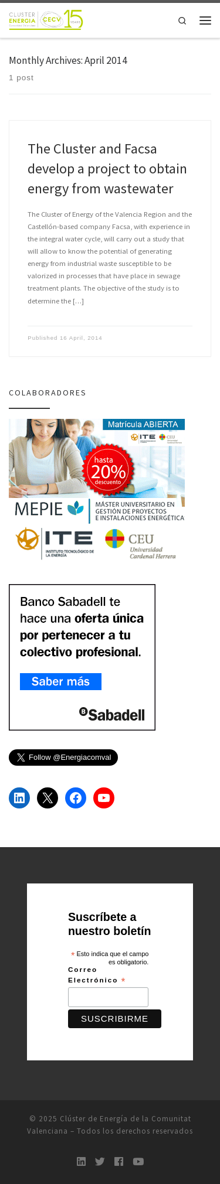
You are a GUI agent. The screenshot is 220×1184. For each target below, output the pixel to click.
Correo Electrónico (97, 975)
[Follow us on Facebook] (118, 1162)
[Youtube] (138, 1162)
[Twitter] (100, 1162)
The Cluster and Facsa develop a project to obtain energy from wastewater (107, 168)
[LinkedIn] (81, 1162)
